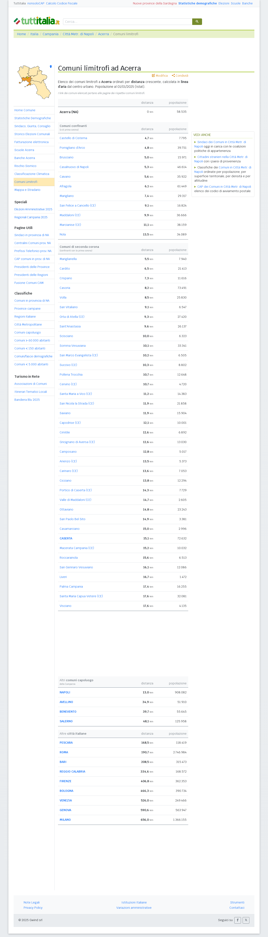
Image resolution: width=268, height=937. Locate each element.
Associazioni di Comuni (30, 384)
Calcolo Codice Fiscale (61, 3)
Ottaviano (66, 509)
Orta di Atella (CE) (72, 317)
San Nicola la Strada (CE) (77, 403)
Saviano (65, 413)
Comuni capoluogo (27, 332)
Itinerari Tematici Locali (30, 392)
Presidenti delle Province (32, 267)
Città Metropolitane (28, 324)
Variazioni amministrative (134, 908)
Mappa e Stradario (27, 190)
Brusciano (66, 157)
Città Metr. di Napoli (78, 34)
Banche (247, 3)
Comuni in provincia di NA (31, 300)
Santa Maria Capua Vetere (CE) (81, 596)
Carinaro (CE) (69, 471)
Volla (63, 297)
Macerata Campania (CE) (77, 548)
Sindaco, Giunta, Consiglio (32, 126)
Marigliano (67, 196)
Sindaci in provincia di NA (31, 235)
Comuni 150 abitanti (29, 348)
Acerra (103, 34)
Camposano (68, 452)
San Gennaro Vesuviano (76, 567)
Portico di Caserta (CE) (76, 490)
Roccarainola (69, 558)
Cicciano (65, 480)
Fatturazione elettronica (31, 142)
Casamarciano (70, 529)
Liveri (63, 577)
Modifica (160, 76)
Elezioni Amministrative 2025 (33, 209)
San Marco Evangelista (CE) (79, 355)
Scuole (236, 3)
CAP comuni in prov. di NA (32, 259)
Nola (63, 234)
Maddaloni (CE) (70, 215)
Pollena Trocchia (71, 374)
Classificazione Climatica (31, 174)
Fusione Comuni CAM (29, 283)
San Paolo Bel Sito (72, 519)
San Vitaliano (69, 307)
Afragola (65, 186)
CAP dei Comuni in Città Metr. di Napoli (224, 187)
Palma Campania (71, 586)
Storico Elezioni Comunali (32, 134)
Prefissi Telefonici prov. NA (33, 251)
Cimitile (65, 432)
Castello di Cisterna (73, 138)
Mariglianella (68, 259)
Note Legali (32, 902)
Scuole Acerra (24, 150)
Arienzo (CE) (68, 461)
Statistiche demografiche (197, 3)
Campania (50, 34)
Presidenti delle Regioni (31, 275)
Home (21, 34)
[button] (237, 920)
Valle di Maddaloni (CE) (75, 500)
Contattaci (236, 908)
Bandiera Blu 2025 (27, 400)
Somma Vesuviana (73, 346)
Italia (34, 34)
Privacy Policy (33, 908)
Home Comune (24, 110)
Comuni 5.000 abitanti (31, 364)
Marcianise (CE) (70, 225)
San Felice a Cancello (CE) (78, 205)
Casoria (65, 288)
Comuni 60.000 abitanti (32, 340)
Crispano (66, 278)
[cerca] (127, 22)
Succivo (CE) (68, 365)
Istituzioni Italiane (134, 902)
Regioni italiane (25, 316)
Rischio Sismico (25, 166)
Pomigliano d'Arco (72, 148)
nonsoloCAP (35, 3)
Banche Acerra (24, 158)
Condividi (180, 76)
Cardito (65, 268)
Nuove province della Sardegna (155, 3)
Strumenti (237, 902)
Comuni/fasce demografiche (33, 356)
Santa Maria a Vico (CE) (76, 394)
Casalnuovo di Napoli (74, 167)
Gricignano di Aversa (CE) (77, 442)
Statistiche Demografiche (32, 118)
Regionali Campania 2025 (31, 217)
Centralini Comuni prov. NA (32, 243)
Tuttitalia (20, 3)
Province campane (27, 308)
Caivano (65, 176)
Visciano (65, 606)
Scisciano (66, 336)
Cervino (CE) (68, 384)
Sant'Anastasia (70, 326)
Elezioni (224, 3)
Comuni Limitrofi (25, 182)
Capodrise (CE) (70, 423)
